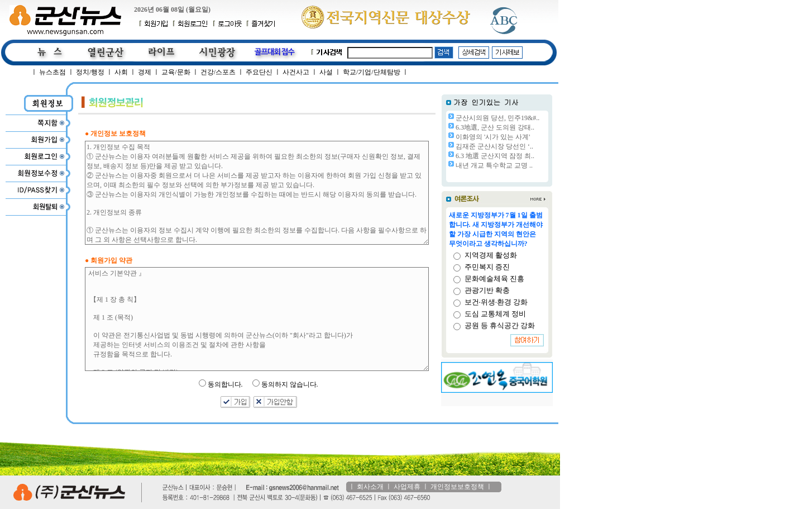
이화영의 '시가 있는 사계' (493, 137)
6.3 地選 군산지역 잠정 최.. (495, 156)
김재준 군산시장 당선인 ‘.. (494, 146)
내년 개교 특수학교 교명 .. (494, 165)
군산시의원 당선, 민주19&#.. (497, 118)
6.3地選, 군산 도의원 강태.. (495, 127)
